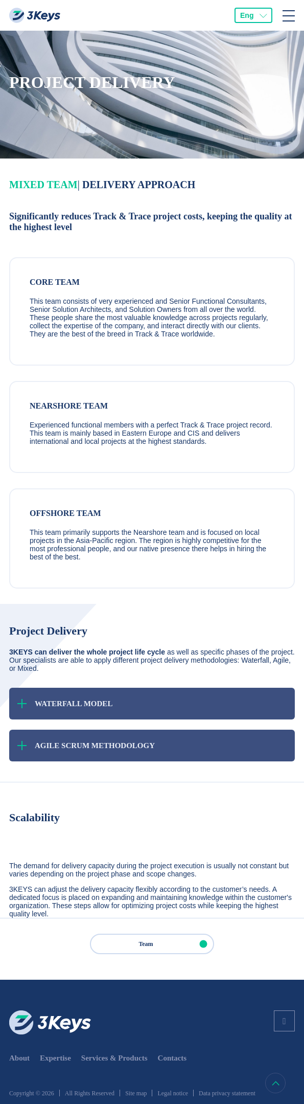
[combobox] (253, 15)
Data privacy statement (227, 1093)
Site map (136, 1093)
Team (175, 944)
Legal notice (172, 1093)
